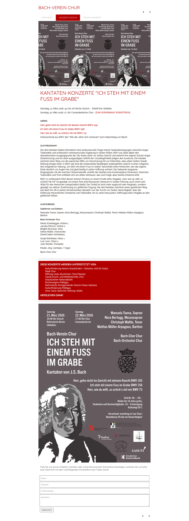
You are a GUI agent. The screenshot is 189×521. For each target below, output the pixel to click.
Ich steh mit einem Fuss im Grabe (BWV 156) (62, 129)
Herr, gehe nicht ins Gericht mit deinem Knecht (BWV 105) (69, 125)
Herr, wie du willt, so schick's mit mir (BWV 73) (63, 133)
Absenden (47, 510)
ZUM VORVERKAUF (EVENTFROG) (112, 112)
